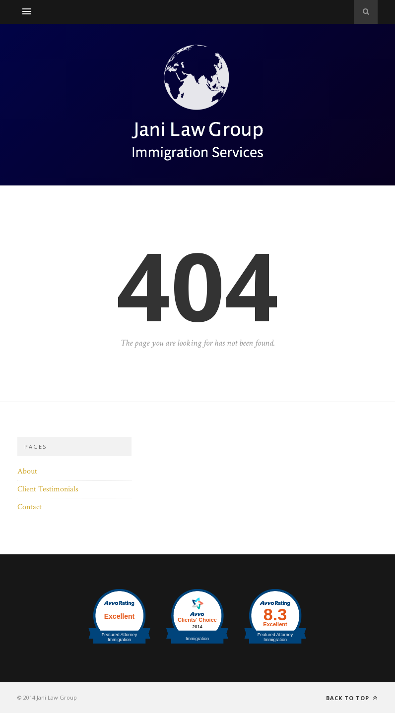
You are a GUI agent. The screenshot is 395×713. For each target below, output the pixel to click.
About (27, 471)
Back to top (352, 698)
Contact (29, 507)
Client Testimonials (47, 489)
